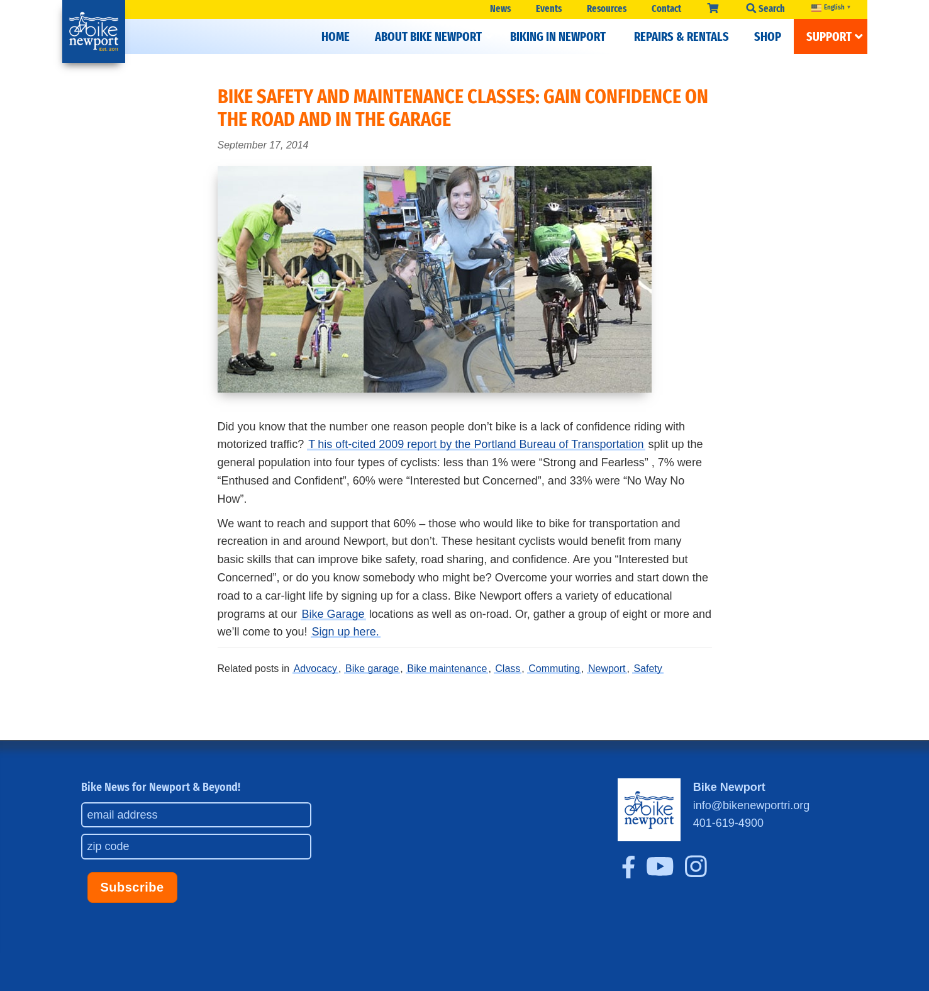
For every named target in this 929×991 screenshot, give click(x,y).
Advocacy (315, 668)
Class (507, 668)
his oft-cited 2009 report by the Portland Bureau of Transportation (480, 444)
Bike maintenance (447, 668)
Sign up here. (345, 631)
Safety (647, 668)
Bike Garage (333, 614)
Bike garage (372, 668)
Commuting (554, 668)
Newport (607, 668)
